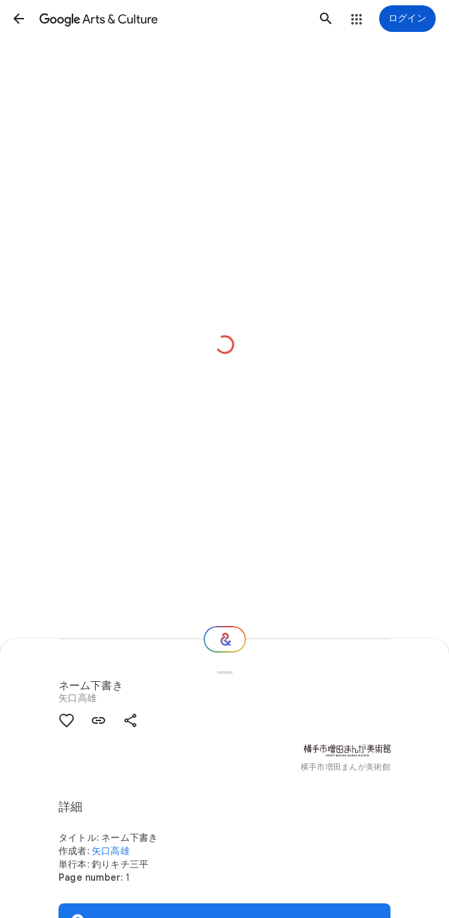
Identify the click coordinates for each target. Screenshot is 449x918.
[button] (19, 19)
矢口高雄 (77, 698)
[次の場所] (225, 639)
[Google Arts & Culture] (172, 18)
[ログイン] (407, 18)
